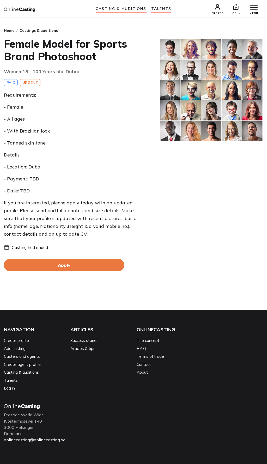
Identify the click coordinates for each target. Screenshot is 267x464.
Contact (144, 364)
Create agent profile (22, 364)
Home (9, 30)
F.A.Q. (142, 348)
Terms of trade (150, 356)
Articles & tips (82, 348)
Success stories (84, 340)
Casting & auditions (121, 8)
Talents (161, 8)
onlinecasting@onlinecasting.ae (34, 439)
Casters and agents (22, 356)
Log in (9, 388)
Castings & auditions (39, 30)
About (142, 372)
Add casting (15, 348)
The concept (148, 340)
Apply (64, 265)
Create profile (16, 340)
